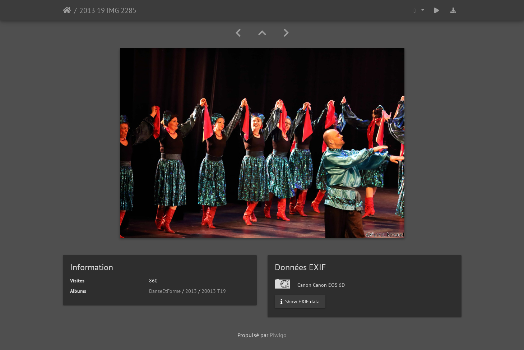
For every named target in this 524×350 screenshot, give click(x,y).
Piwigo (278, 335)
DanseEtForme (165, 291)
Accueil (67, 10)
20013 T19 (213, 291)
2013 (191, 291)
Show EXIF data (300, 301)
